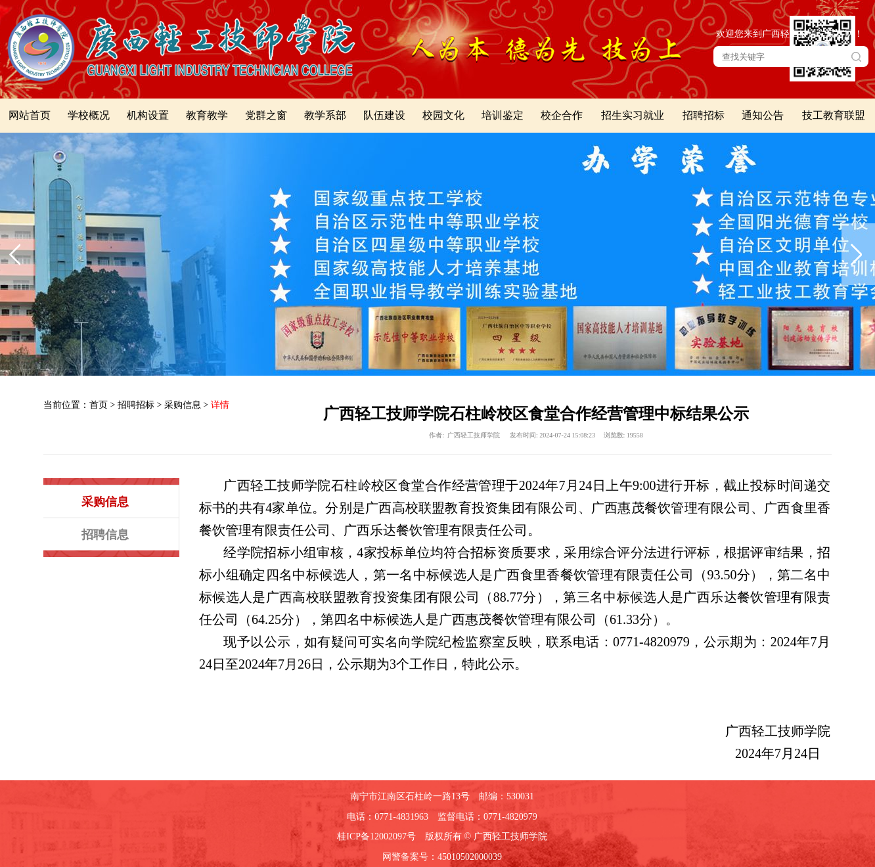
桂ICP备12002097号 (376, 836)
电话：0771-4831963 (387, 817)
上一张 (17, 254)
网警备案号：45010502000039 (442, 857)
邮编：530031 (506, 796)
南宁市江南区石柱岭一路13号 (410, 796)
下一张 (858, 254)
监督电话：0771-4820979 (487, 817)
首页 (98, 405)
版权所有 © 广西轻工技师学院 (486, 836)
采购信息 (182, 405)
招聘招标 (136, 405)
